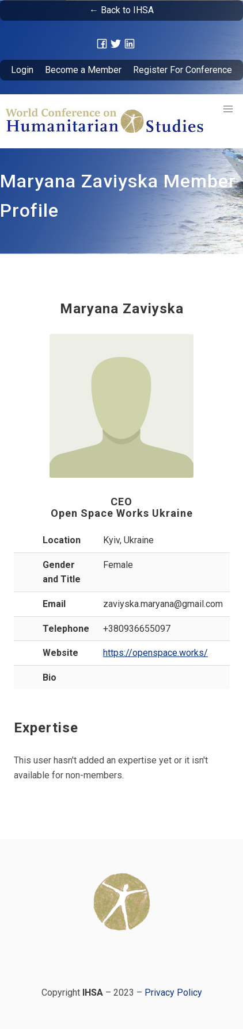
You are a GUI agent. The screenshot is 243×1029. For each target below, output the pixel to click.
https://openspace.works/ (155, 652)
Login (22, 69)
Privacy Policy (173, 992)
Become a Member (83, 69)
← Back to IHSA (121, 10)
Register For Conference (182, 69)
